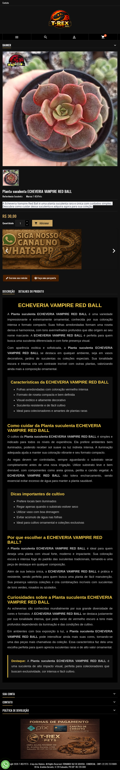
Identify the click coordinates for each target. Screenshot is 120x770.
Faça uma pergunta (45, 278)
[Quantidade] (20, 223)
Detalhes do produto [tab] (31, 291)
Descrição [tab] (8, 291)
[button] (11, 249)
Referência (7, 196)
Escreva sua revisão (16, 278)
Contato (5, 2)
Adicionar (42, 223)
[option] (60, 249)
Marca (29, 196)
